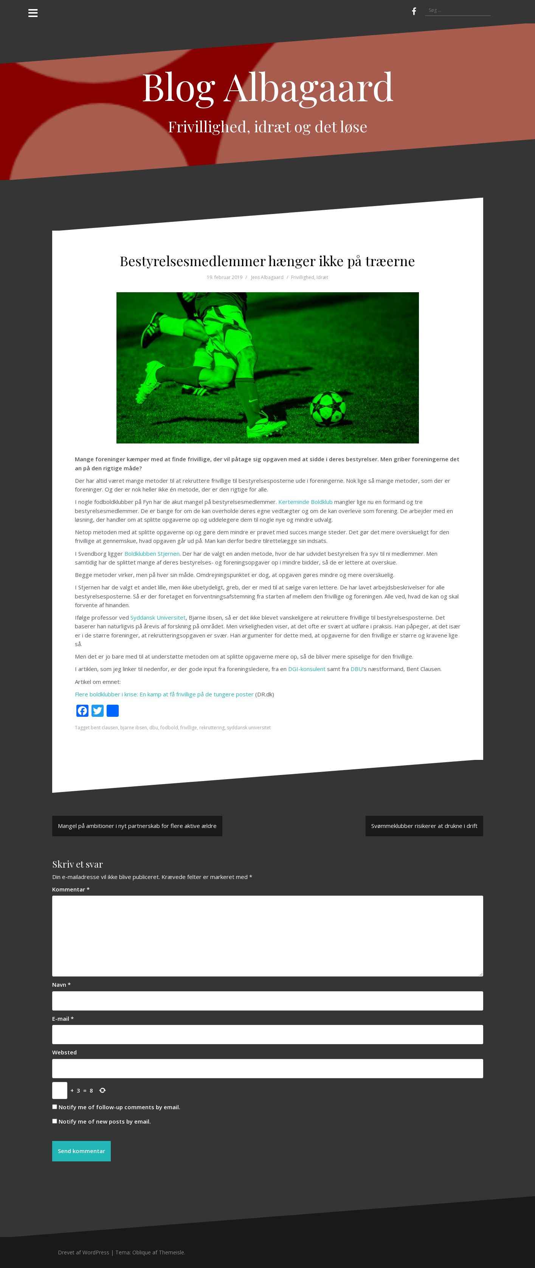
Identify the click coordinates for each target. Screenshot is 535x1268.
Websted (64, 1052)
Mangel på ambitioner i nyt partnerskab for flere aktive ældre (137, 825)
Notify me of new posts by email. (105, 1121)
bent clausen (104, 727)
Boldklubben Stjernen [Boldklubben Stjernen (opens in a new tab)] (152, 553)
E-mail (63, 1018)
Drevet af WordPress (83, 1252)
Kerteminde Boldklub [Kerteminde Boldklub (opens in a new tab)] (305, 501)
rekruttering (212, 727)
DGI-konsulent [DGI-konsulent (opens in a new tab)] (307, 669)
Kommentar (71, 889)
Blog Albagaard (267, 85)
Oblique (141, 1252)
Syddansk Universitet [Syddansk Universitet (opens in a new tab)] (158, 617)
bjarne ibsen (133, 727)
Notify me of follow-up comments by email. (119, 1107)
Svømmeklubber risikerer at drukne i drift (424, 825)
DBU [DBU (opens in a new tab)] (356, 669)
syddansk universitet (249, 727)
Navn (61, 984)
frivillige (188, 727)
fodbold (169, 727)
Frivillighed (302, 277)
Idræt (322, 277)
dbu (153, 727)
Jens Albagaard (267, 277)
